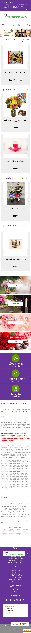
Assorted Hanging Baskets (15, 72)
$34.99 (15, 216)
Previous (2, 65)
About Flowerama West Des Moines (13, 403)
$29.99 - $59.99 (15, 80)
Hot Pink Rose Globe (15, 161)
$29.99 (15, 168)
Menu (2, 27)
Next (28, 65)
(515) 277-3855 (8, 2)
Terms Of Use (10, 629)
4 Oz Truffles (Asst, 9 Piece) (15, 259)
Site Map (22, 632)
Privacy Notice (20, 629)
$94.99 (15, 127)
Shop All (23, 89)
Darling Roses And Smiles (15, 209)
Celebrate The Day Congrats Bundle (15, 121)
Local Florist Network (12, 632)
